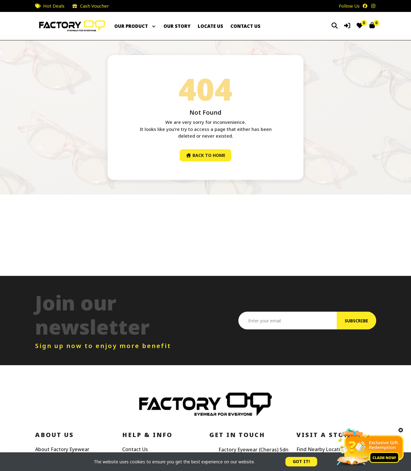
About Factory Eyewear (62, 449)
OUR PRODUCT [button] (135, 26)
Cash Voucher (94, 6)
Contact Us (135, 449)
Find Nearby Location (321, 449)
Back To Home (206, 155)
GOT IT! (301, 462)
